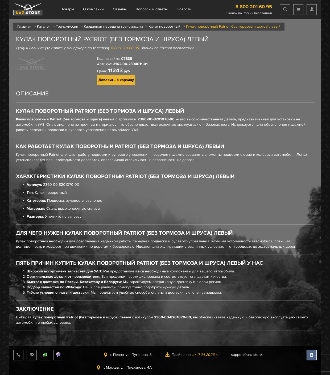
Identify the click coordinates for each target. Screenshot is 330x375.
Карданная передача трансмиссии (113, 26)
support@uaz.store (246, 354)
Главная (24, 26)
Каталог (43, 26)
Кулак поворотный (164, 26)
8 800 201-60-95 (254, 7)
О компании (93, 9)
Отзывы (120, 9)
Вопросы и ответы (152, 9)
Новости (184, 9)
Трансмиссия (67, 26)
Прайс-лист (191, 354)
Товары (67, 9)
